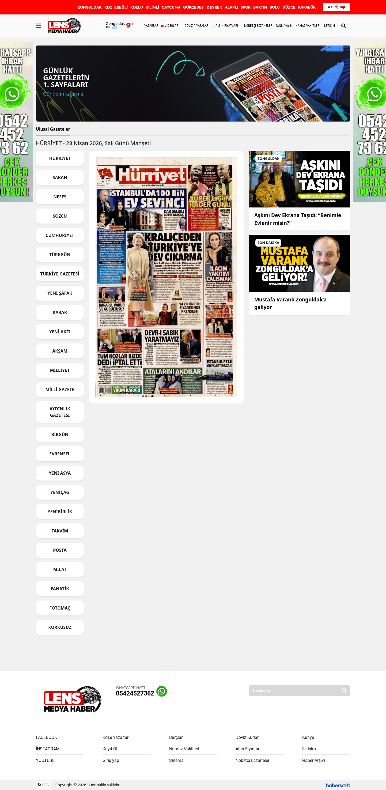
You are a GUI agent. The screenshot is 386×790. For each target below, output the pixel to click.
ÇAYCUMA (171, 7)
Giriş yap (111, 760)
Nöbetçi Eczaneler (252, 760)
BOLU (275, 7)
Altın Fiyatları (248, 748)
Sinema (176, 760)
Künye (308, 737)
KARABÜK (307, 7)
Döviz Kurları (248, 737)
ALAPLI (231, 7)
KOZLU (136, 7)
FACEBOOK (46, 737)
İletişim (309, 748)
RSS (43, 784)
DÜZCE (289, 7)
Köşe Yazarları (116, 737)
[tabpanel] (193, 389)
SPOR (246, 7)
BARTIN (260, 7)
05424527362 (135, 693)
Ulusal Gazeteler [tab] (53, 129)
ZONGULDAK (90, 7)
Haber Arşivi (313, 760)
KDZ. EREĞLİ (116, 7)
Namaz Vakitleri (184, 748)
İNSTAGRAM (48, 748)
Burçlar (176, 737)
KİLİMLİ (152, 7)
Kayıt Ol (110, 748)
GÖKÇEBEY (193, 7)
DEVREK (214, 7)
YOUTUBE (45, 760)
